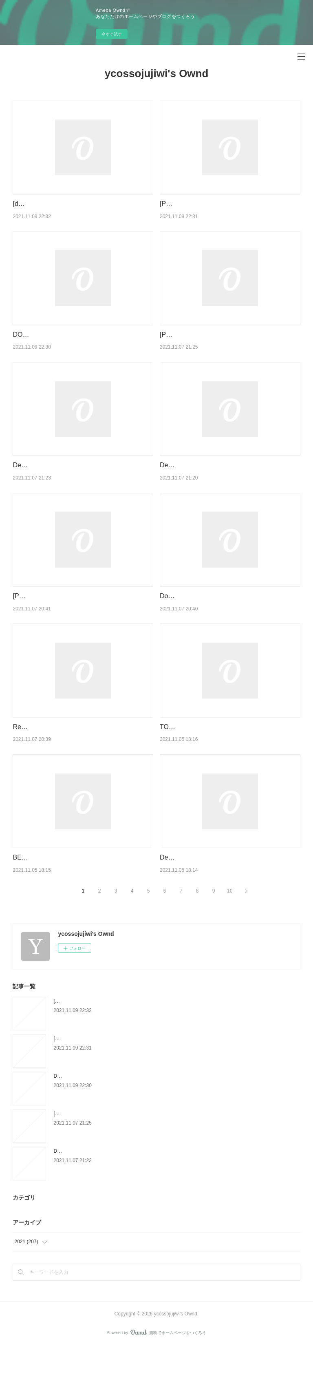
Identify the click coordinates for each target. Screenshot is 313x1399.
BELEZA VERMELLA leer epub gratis (66, 899)
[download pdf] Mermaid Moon (56, 203)
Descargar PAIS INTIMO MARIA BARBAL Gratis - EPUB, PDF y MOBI (129, 1203)
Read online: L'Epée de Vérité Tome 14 (69, 768)
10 (229, 943)
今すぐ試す (111, 34)
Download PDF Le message (200, 627)
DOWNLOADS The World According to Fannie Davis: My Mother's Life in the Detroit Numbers (154, 1128)
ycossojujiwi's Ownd (157, 73)
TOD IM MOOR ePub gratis (199, 768)
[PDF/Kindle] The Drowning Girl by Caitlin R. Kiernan (110, 1091)
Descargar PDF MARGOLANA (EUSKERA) (222, 486)
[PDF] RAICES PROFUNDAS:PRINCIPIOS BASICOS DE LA (119, 1166)
